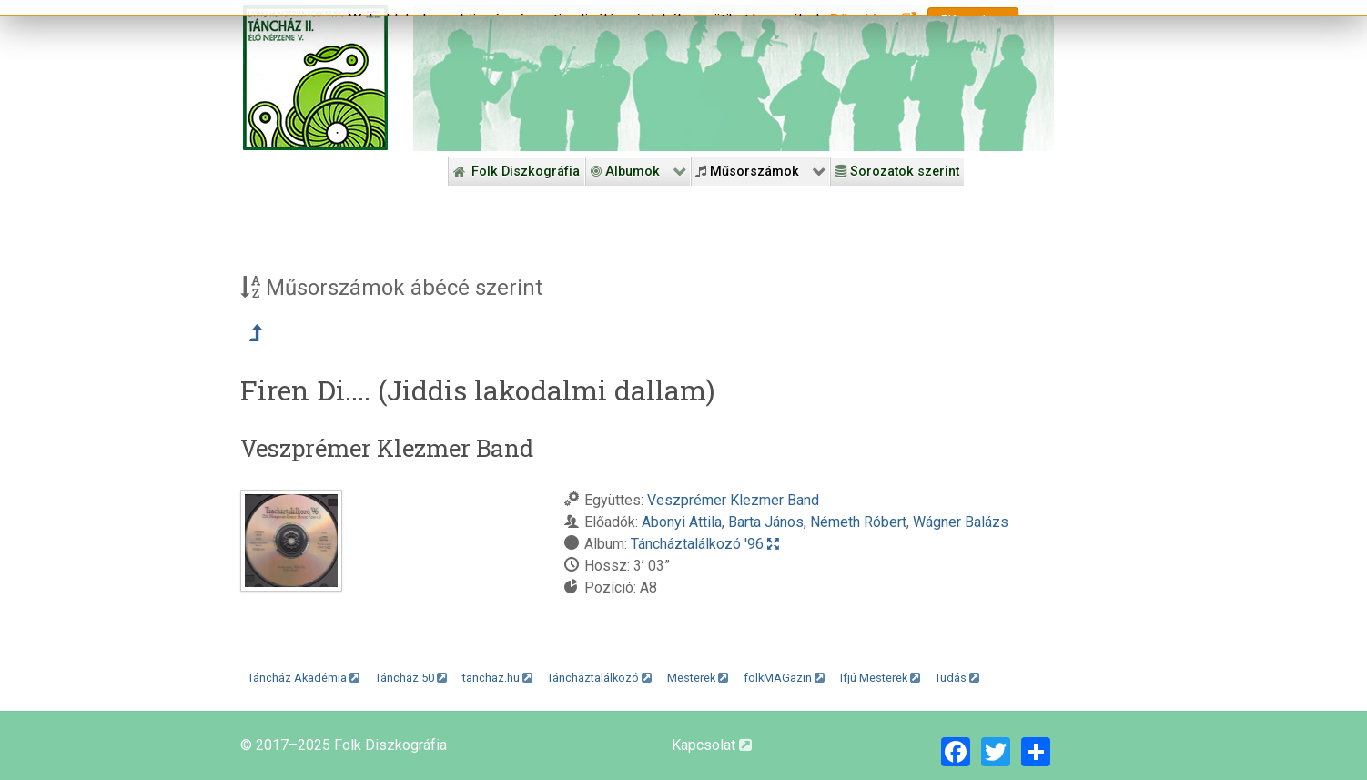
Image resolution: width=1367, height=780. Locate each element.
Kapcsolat (712, 745)
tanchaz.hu (497, 677)
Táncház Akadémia (303, 677)
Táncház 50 (411, 677)
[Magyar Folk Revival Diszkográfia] (315, 77)
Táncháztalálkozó (599, 677)
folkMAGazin (784, 677)
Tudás (957, 677)
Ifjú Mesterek (880, 677)
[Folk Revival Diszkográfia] (733, 78)
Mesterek (697, 677)
